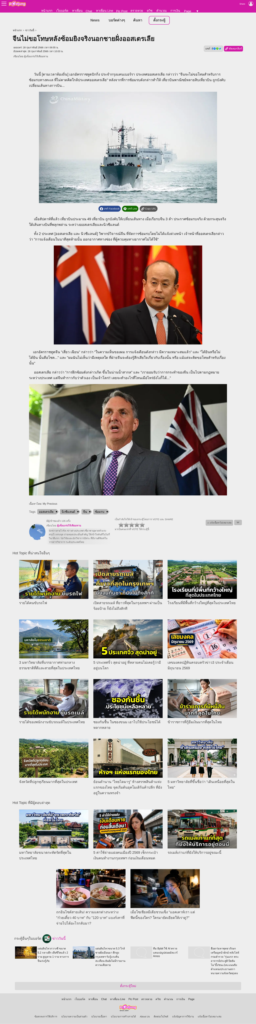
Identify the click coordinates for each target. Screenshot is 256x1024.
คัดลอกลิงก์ (233, 49)
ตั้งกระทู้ (159, 20)
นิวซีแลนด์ (68, 512)
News (95, 20)
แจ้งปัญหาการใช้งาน (183, 1016)
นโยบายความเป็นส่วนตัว (74, 1016)
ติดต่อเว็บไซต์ (161, 1016)
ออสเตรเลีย (46, 512)
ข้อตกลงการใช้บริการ (45, 1016)
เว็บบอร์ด (62, 10)
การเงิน (175, 10)
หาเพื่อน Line (104, 10)
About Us (145, 1016)
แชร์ (213, 48)
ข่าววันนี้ (29, 30)
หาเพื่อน (77, 10)
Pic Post (121, 11)
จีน (85, 512)
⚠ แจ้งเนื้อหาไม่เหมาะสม (219, 523)
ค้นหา (137, 20)
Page (187, 11)
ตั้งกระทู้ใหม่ (128, 986)
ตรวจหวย (136, 10)
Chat (89, 11)
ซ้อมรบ (99, 512)
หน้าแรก (46, 10)
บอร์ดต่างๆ (117, 20)
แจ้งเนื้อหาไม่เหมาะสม (210, 1016)
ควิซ (150, 10)
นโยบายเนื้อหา (99, 1016)
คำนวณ (161, 10)
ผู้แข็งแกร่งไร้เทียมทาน (36, 56)
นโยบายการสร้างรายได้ (123, 1016)
